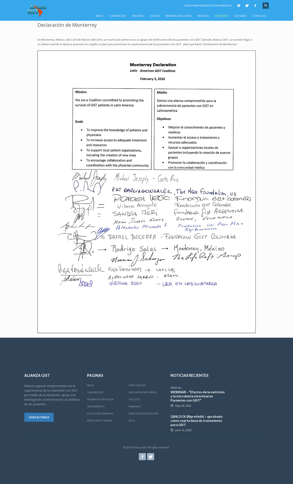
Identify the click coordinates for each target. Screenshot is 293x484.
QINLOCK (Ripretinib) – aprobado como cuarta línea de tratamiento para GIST (197, 420)
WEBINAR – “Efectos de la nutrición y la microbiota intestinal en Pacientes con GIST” (198, 396)
